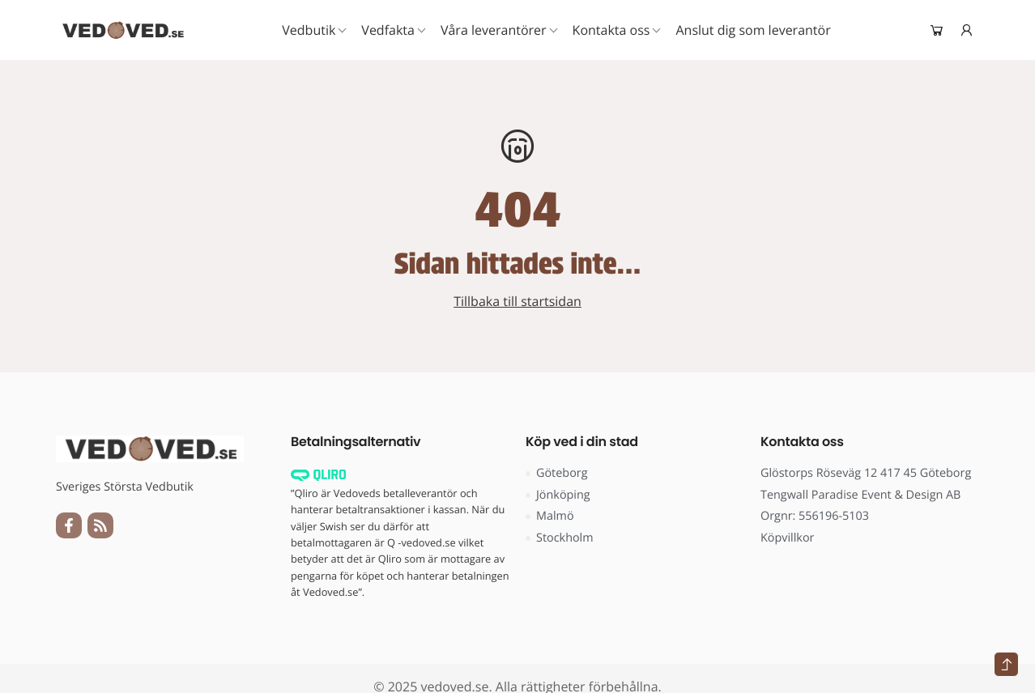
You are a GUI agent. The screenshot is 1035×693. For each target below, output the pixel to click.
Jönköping (558, 495)
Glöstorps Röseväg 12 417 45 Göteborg (865, 473)
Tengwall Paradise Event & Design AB (860, 495)
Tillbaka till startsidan (517, 301)
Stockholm (560, 538)
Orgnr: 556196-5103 (814, 516)
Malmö (550, 516)
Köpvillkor (787, 538)
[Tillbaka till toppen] (1006, 664)
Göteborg (557, 473)
